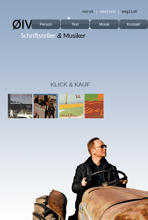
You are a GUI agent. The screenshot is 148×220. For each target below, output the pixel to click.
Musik (104, 24)
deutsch (107, 12)
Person (46, 24)
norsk (88, 12)
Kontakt (133, 24)
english (129, 12)
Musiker (53, 35)
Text (75, 24)
